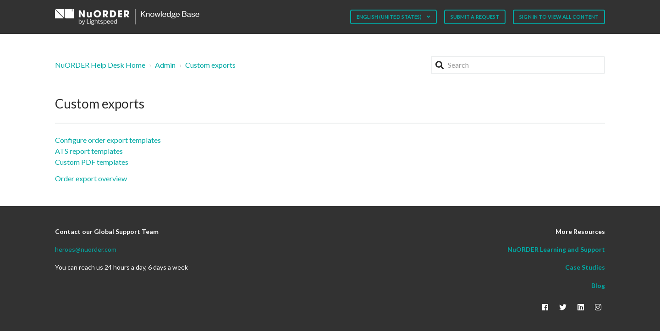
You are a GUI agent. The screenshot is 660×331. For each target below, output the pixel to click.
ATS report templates (89, 151)
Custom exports (210, 64)
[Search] (518, 65)
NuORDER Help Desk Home (100, 64)
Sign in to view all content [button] (559, 17)
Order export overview (91, 178)
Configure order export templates (108, 140)
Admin (165, 64)
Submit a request (475, 17)
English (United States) (390, 17)
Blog (598, 285)
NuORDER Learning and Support (556, 249)
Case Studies (585, 267)
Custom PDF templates (91, 161)
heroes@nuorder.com (85, 249)
